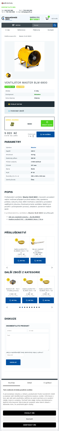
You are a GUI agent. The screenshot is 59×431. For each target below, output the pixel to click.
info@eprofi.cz (26, 12)
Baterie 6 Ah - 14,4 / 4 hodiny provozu (13, 289)
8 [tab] (36, 307)
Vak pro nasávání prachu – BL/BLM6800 (24, 217)
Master (33, 147)
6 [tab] (31, 307)
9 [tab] (39, 307)
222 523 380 (8, 10)
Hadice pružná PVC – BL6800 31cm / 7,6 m (46, 290)
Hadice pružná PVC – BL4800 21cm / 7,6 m (29, 290)
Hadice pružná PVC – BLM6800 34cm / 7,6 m (25, 219)
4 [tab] (27, 307)
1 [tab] (19, 307)
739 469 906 (27, 10)
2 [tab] (22, 307)
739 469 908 (10, 12)
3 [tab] (24, 307)
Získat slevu (47, 123)
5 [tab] (29, 307)
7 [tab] (34, 307)
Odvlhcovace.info (10, 36)
